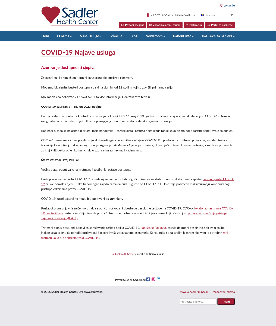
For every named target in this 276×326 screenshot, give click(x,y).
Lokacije (227, 5)
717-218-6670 (160, 15)
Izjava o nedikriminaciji (194, 291)
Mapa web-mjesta (224, 291)
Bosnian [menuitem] (211, 15)
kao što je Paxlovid (153, 228)
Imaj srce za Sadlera (217, 36)
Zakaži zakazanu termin (164, 24)
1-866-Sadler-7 (185, 15)
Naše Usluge (89, 36)
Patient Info (182, 36)
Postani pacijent (132, 24)
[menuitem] (217, 15)
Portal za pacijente (220, 24)
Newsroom (154, 36)
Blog (133, 36)
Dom (45, 36)
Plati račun (194, 24)
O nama (63, 36)
